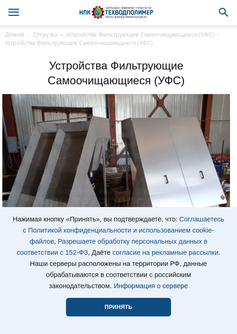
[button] (224, 12)
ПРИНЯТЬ (118, 307)
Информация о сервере (151, 286)
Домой (14, 34)
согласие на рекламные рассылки (165, 252)
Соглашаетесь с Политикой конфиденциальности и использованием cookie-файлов (123, 230)
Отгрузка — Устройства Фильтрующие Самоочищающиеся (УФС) (123, 34)
